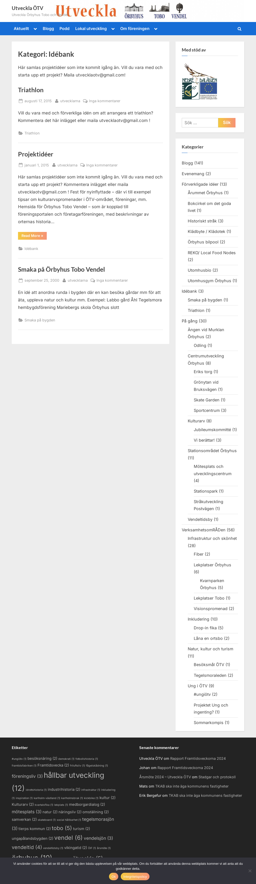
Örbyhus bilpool (203, 241)
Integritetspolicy (135, 877)
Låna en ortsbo (208, 638)
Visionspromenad (211, 608)
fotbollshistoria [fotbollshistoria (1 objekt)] (87, 759)
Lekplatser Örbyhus (212, 564)
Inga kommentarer (104, 101)
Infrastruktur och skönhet (212, 538)
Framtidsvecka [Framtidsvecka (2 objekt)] (53, 765)
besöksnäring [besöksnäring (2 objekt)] (42, 758)
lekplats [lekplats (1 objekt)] (61, 805)
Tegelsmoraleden (210, 675)
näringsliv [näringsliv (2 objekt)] (70, 812)
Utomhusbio (199, 270)
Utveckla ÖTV (27, 8)
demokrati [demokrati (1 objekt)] (66, 759)
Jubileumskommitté (212, 429)
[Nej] (249, 870)
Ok (114, 877)
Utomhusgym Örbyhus (209, 280)
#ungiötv (202, 694)
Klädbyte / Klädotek (206, 231)
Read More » (34, 235)
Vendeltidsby (200, 519)
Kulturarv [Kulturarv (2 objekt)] (23, 804)
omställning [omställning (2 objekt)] (95, 812)
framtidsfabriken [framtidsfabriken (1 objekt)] (24, 765)
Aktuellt (21, 28)
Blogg (48, 28)
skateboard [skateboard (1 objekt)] (47, 820)
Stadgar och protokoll (217, 777)
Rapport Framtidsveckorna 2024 (198, 758)
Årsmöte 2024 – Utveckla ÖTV (165, 777)
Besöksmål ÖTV (209, 664)
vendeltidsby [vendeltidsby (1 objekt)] (53, 848)
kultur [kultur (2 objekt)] (108, 798)
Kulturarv (196, 420)
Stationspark (206, 491)
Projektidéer (35, 154)
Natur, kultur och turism (210, 648)
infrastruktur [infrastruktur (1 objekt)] (90, 790)
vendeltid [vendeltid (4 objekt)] (27, 847)
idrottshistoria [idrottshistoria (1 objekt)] (36, 790)
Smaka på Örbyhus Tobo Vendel (61, 269)
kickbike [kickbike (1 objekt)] (91, 798)
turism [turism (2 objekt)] (81, 829)
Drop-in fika (205, 627)
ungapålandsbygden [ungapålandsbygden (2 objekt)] (32, 838)
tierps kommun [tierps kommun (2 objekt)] (34, 829)
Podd (65, 28)
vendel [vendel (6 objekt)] (68, 837)
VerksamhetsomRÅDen (204, 529)
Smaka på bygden (39, 320)
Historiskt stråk (202, 220)
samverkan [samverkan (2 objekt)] (24, 819)
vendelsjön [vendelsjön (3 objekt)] (98, 838)
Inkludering (198, 619)
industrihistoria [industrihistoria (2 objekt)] (64, 789)
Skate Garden (207, 399)
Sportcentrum (207, 410)
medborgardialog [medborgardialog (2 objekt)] (87, 804)
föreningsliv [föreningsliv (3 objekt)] (27, 776)
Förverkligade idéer (200, 184)
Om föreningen (135, 28)
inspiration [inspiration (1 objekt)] (24, 798)
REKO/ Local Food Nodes (212, 252)
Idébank (31, 248)
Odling (200, 345)
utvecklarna (70, 100)
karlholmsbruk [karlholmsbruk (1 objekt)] (72, 798)
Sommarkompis (209, 722)
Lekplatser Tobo (209, 598)
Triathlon (31, 89)
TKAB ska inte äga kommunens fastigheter (191, 786)
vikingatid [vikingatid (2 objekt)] (75, 848)
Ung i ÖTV (198, 685)
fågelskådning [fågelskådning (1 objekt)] (97, 765)
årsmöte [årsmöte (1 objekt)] (104, 848)
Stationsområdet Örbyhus (212, 450)
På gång (190, 320)
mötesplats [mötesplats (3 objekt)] (27, 811)
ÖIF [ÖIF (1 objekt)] (92, 848)
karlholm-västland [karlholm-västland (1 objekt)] (47, 798)
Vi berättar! (204, 440)
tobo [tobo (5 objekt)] (62, 828)
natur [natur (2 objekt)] (50, 812)
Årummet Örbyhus (205, 192)
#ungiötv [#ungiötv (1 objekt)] (19, 759)
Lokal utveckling (91, 28)
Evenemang (193, 173)
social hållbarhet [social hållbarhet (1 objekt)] (69, 820)
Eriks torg (203, 371)
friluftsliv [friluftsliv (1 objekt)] (77, 765)
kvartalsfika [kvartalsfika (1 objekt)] (44, 805)
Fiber (199, 554)
